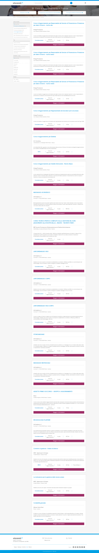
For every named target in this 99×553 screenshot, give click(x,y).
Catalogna (19, 547)
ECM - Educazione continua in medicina (21, 35)
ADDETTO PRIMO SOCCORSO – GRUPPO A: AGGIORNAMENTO (52, 391)
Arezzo (15, 64)
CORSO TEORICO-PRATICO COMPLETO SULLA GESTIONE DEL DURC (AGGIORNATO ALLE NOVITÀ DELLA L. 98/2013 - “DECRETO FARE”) (54, 222)
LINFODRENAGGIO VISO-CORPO (43, 306)
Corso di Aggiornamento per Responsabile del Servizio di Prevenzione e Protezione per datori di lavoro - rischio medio (58, 82)
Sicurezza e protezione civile (19, 48)
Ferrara (15, 74)
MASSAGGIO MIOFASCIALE (41, 363)
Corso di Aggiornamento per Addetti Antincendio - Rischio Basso (53, 164)
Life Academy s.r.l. (37, 196)
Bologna (16, 67)
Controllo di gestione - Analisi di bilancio (45, 448)
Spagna (15, 547)
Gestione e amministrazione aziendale (21, 44)
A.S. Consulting (37, 141)
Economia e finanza (18, 49)
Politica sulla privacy (48, 538)
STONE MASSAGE (38, 334)
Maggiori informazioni (59, 44)
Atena (34, 396)
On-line (16, 60)
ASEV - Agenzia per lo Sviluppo (40, 453)
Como (15, 70)
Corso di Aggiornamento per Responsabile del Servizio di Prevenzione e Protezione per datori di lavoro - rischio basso (58, 53)
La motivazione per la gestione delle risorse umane (48, 477)
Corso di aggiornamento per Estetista (44, 136)
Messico (30, 547)
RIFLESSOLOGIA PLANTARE (41, 420)
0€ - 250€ (16, 79)
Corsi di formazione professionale (20, 28)
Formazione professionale (20, 26)
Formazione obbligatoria (19, 30)
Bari (15, 65)
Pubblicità (70, 538)
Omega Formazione (38, 29)
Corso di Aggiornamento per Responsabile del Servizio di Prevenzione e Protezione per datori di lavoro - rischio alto (58, 24)
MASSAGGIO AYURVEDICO (41, 192)
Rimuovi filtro (16, 24)
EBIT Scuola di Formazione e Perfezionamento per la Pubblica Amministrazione (51, 227)
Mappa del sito (47, 540)
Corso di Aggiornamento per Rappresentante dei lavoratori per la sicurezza (55, 111)
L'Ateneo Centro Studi (38, 507)
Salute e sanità (17, 42)
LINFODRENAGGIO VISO (40, 251)
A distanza (16, 62)
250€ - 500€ (16, 81)
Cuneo (15, 72)
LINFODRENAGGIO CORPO (41, 279)
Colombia (24, 547)
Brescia (16, 69)
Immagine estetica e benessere (20, 46)
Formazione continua (18, 33)
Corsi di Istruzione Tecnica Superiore (21, 37)
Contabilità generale (39, 503)
